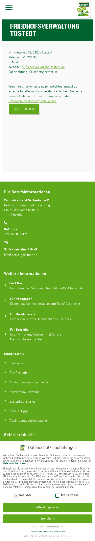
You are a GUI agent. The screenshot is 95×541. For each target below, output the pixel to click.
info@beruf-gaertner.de (20, 255)
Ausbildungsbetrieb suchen (29, 420)
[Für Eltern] (5, 285)
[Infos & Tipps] (5, 410)
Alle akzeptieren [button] (47, 507)
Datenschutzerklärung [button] (49, 536)
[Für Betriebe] (5, 334)
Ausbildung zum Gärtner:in (28, 382)
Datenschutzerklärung (15, 463)
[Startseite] (5, 362)
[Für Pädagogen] (5, 300)
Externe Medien (66, 494)
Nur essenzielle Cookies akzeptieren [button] (48, 527)
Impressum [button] (66, 536)
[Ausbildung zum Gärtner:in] (5, 382)
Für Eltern (16, 283)
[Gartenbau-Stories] (5, 401)
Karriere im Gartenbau (25, 392)
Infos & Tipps (18, 411)
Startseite (16, 363)
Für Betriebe (19, 329)
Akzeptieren (24, 109)
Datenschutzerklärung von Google (32, 101)
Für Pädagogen (21, 298)
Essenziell (22, 494)
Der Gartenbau (19, 373)
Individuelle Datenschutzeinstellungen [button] (47, 531)
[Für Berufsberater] (5, 316)
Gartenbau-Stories (22, 401)
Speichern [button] (47, 518)
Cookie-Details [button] (30, 536)
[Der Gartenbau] (5, 372)
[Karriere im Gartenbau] (5, 391)
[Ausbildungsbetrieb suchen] (5, 420)
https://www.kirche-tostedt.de (43, 67)
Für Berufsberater (23, 314)
